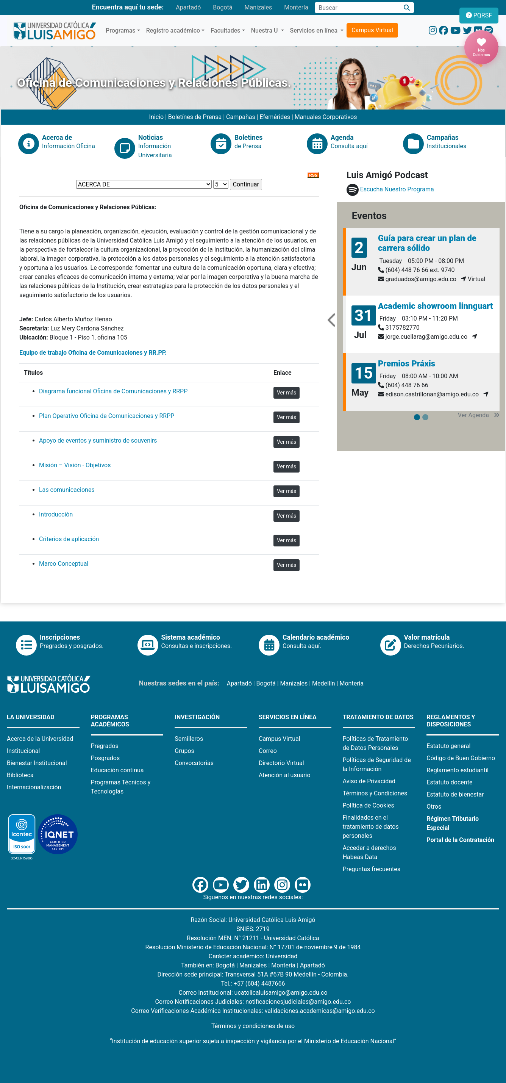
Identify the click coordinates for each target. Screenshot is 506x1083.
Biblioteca (20, 775)
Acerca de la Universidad (40, 738)
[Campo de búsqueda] (357, 7)
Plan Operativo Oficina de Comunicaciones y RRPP (106, 415)
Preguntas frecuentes (371, 869)
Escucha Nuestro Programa (397, 189)
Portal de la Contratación (460, 840)
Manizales (258, 7)
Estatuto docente (449, 782)
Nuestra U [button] (265, 30)
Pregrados (105, 746)
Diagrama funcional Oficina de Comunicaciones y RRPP (113, 391)
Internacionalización (34, 787)
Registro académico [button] (173, 30)
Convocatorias (194, 763)
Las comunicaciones (67, 489)
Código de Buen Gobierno (460, 758)
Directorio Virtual (281, 763)
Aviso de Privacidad (369, 781)
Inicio (157, 117)
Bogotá (222, 7)
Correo (268, 750)
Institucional (23, 750)
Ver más (286, 393)
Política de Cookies (368, 805)
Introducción (56, 514)
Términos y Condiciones (375, 793)
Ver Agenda (479, 415)
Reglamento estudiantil (457, 770)
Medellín (323, 683)
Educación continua (117, 770)
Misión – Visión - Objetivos (75, 465)
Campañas (240, 117)
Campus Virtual (372, 30)
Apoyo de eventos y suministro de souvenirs (98, 440)
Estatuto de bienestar (455, 794)
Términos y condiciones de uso (253, 1026)
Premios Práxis (406, 363)
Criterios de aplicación (69, 539)
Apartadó (188, 7)
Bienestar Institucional (37, 763)
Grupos (184, 750)
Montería (296, 7)
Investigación (197, 717)
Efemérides (275, 117)
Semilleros (189, 738)
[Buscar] (407, 7)
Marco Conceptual (63, 563)
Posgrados (105, 758)
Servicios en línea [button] (314, 30)
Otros (433, 806)
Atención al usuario (285, 775)
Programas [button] (121, 30)
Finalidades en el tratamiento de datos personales (371, 826)
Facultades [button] (225, 30)
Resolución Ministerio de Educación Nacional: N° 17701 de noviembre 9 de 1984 (253, 947)
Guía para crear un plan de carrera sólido (427, 243)
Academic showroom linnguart (435, 306)
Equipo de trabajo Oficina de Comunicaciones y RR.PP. (93, 352)
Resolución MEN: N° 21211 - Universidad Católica (253, 938)
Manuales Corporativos (326, 117)
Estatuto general (448, 746)
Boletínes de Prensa (195, 117)
